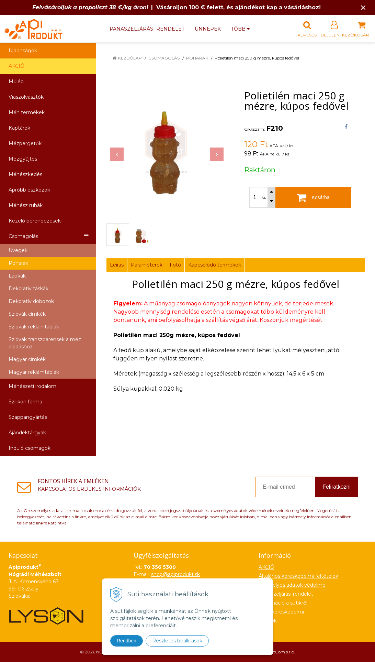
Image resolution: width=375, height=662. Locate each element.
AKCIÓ (16, 66)
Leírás (117, 265)
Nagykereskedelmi (281, 612)
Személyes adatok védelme (292, 585)
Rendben (126, 640)
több (240, 29)
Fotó (175, 265)
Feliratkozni (336, 487)
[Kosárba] (313, 197)
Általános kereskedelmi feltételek (298, 576)
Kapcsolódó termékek (214, 265)
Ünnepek (208, 29)
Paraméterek (146, 265)
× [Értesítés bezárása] (363, 7)
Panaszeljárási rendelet (147, 29)
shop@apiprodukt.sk (175, 574)
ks (264, 197)
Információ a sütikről (283, 603)
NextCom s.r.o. (280, 651)
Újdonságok (23, 50)
